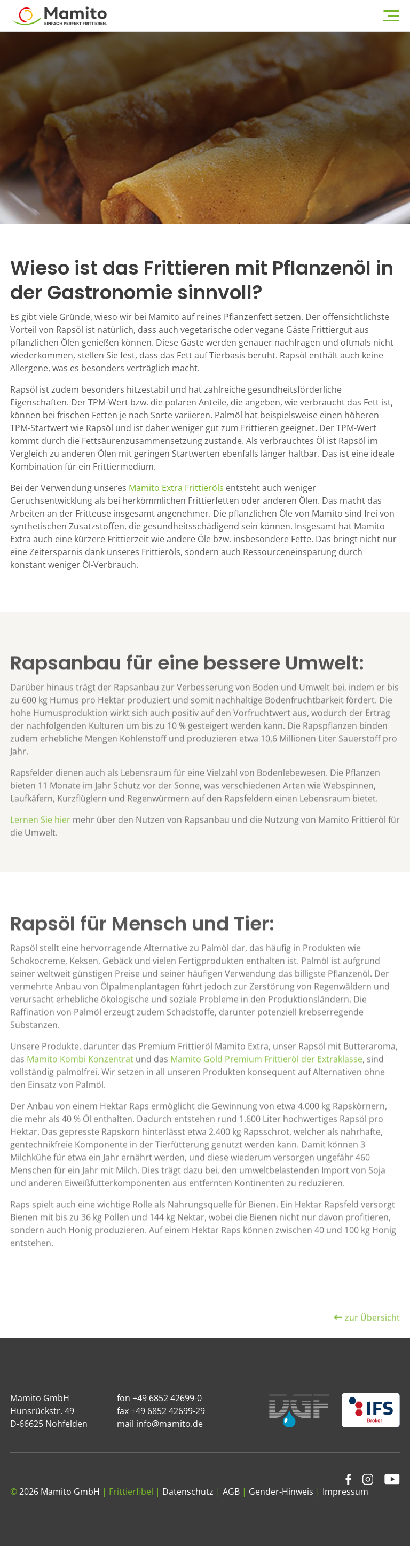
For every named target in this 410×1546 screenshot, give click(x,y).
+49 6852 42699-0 (167, 1398)
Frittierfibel (131, 1491)
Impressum (345, 1491)
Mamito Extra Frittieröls (176, 488)
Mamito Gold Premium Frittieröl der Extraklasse (265, 1083)
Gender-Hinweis (281, 1491)
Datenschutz (188, 1491)
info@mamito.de (169, 1424)
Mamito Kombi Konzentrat (80, 1083)
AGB (231, 1491)
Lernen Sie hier (40, 844)
